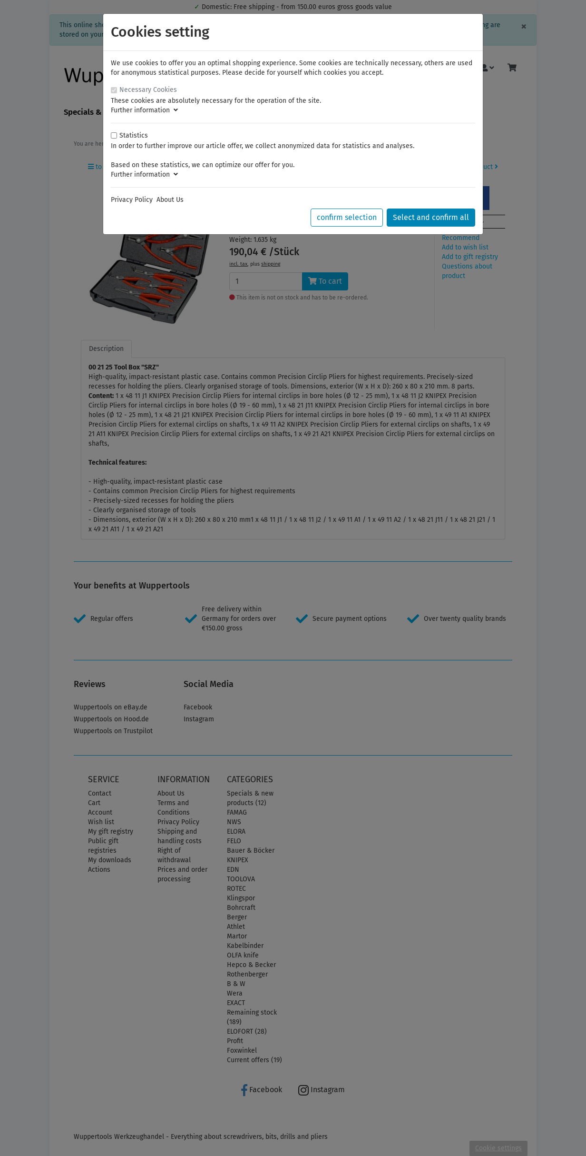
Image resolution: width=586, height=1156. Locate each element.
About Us (170, 200)
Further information (144, 110)
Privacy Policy (132, 200)
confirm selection (347, 217)
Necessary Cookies (148, 90)
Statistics (133, 135)
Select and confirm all (431, 217)
